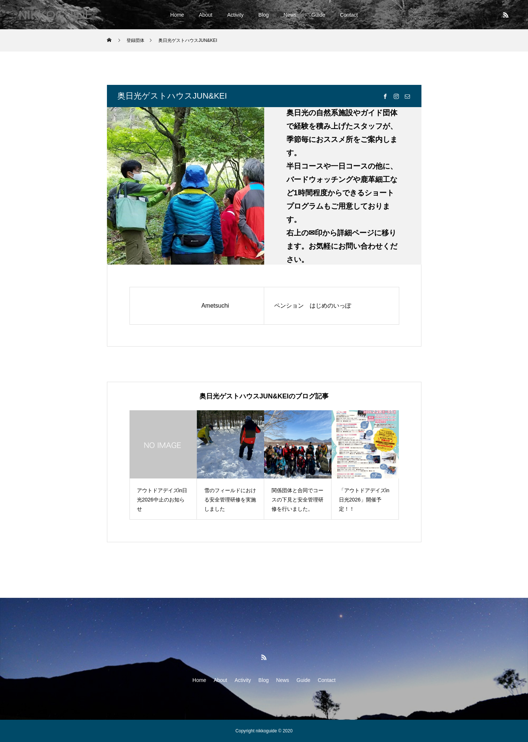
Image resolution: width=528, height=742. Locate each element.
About (205, 15)
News (289, 15)
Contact (349, 15)
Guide (318, 15)
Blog (263, 15)
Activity (235, 15)
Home (177, 15)
